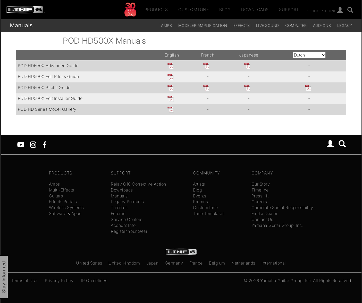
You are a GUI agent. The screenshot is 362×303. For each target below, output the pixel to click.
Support (289, 9)
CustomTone (193, 9)
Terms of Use (24, 280)
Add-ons (322, 25)
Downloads (255, 9)
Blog (225, 9)
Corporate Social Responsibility (282, 207)
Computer (296, 25)
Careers (259, 201)
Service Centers (126, 219)
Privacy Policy (59, 280)
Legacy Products (127, 201)
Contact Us (262, 219)
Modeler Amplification (202, 25)
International (274, 263)
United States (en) (321, 10)
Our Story (260, 184)
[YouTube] (21, 144)
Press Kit (260, 195)
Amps (166, 25)
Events (199, 195)
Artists (199, 184)
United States (89, 263)
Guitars (56, 195)
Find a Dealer (264, 213)
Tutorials (119, 207)
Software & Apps (65, 213)
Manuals (21, 25)
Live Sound (267, 25)
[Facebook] (44, 144)
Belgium (217, 263)
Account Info (123, 225)
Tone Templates (208, 213)
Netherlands (243, 263)
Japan (152, 263)
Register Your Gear (129, 231)
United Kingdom (124, 263)
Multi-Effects (61, 190)
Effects (241, 25)
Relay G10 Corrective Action (138, 184)
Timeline (260, 190)
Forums (118, 213)
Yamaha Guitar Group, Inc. (277, 225)
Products (156, 9)
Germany (174, 263)
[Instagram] (33, 144)
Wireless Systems (66, 207)
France (196, 263)
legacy (344, 25)
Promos (200, 201)
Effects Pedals (63, 201)
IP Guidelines (94, 280)
